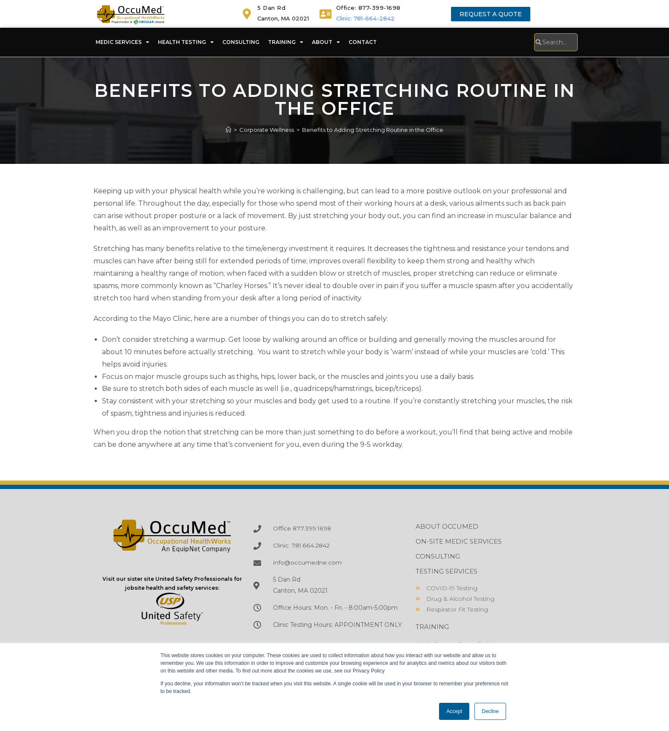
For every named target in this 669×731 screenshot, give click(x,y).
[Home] (228, 129)
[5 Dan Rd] (246, 14)
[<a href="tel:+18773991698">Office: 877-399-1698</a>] (325, 14)
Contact (363, 42)
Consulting (240, 42)
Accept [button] (454, 711)
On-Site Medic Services (459, 541)
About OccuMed (447, 526)
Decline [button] (490, 711)
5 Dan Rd (271, 7)
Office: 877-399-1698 (368, 7)
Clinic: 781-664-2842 (365, 18)
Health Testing (186, 42)
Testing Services (446, 571)
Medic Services (122, 42)
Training (285, 42)
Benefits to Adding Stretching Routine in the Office (372, 129)
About (326, 42)
